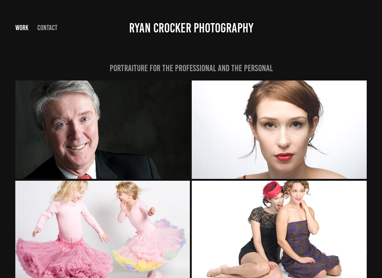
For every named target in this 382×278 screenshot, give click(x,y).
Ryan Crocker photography (191, 28)
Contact (47, 28)
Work (21, 28)
